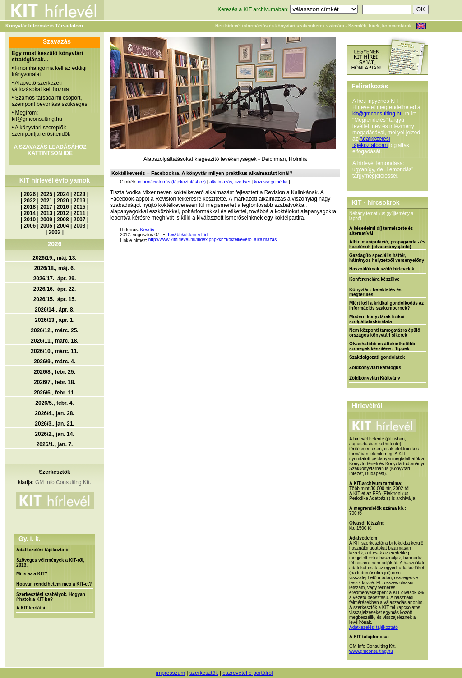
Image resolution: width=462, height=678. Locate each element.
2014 (30, 213)
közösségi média (270, 181)
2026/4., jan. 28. (54, 413)
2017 (46, 207)
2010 (30, 219)
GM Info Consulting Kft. (63, 482)
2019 (80, 200)
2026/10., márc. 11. (54, 351)
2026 (30, 194)
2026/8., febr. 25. (54, 372)
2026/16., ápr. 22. (54, 289)
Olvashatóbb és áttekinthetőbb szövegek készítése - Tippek (382, 346)
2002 (55, 232)
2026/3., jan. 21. (54, 424)
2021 (46, 200)
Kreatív (147, 229)
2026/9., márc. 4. (54, 361)
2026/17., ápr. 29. (54, 278)
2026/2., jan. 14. (54, 434)
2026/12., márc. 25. (54, 330)
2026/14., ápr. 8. (54, 310)
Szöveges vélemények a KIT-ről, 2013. (50, 563)
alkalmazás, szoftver (229, 181)
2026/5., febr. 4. (54, 403)
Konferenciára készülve (374, 279)
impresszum (170, 673)
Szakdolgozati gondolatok (377, 357)
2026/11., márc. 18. (54, 341)
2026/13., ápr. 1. (54, 320)
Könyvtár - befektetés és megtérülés (375, 292)
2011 (80, 213)
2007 (80, 219)
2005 (46, 226)
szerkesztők (203, 673)
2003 (80, 226)
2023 (80, 194)
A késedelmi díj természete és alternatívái (381, 231)
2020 (63, 200)
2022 (30, 200)
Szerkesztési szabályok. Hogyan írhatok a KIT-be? (50, 597)
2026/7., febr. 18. (54, 382)
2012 (63, 213)
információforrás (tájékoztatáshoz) (172, 181)
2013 (46, 213)
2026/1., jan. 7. (55, 444)
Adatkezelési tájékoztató (42, 549)
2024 (63, 194)
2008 (63, 219)
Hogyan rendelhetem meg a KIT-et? (54, 584)
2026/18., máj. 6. (54, 268)
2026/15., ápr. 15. (54, 299)
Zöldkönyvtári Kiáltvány (374, 378)
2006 (30, 226)
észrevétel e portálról (247, 673)
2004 (63, 226)
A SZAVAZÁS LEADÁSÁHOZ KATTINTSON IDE (50, 150)
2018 (30, 207)
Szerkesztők (54, 472)
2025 (46, 194)
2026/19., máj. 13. (54, 258)
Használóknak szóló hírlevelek (381, 268)
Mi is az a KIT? (31, 573)
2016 (63, 207)
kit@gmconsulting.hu (377, 113)
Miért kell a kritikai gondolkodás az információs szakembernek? (386, 306)
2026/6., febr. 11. (54, 392)
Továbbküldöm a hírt (187, 234)
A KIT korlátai (30, 607)
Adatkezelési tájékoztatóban (371, 142)
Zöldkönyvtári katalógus (375, 367)
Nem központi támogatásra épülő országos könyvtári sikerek (384, 333)
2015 (80, 207)
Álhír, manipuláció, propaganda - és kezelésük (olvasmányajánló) (387, 244)
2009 (46, 219)
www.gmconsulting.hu (371, 651)
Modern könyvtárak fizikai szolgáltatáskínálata (376, 319)
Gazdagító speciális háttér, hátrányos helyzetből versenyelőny (386, 258)
